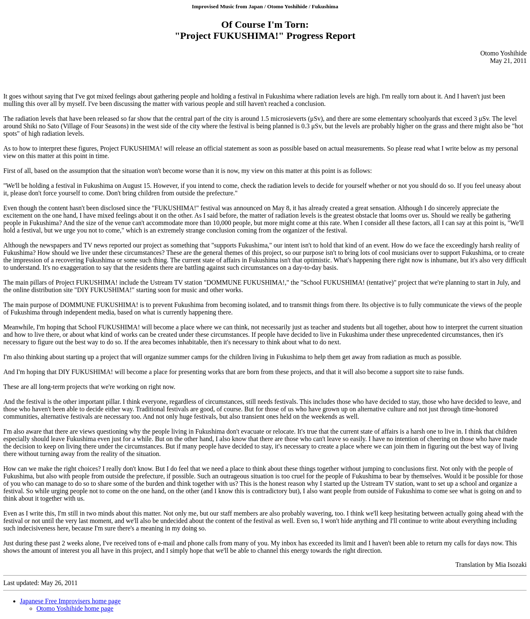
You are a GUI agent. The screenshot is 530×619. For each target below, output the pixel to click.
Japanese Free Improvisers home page (70, 601)
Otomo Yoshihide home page (74, 608)
